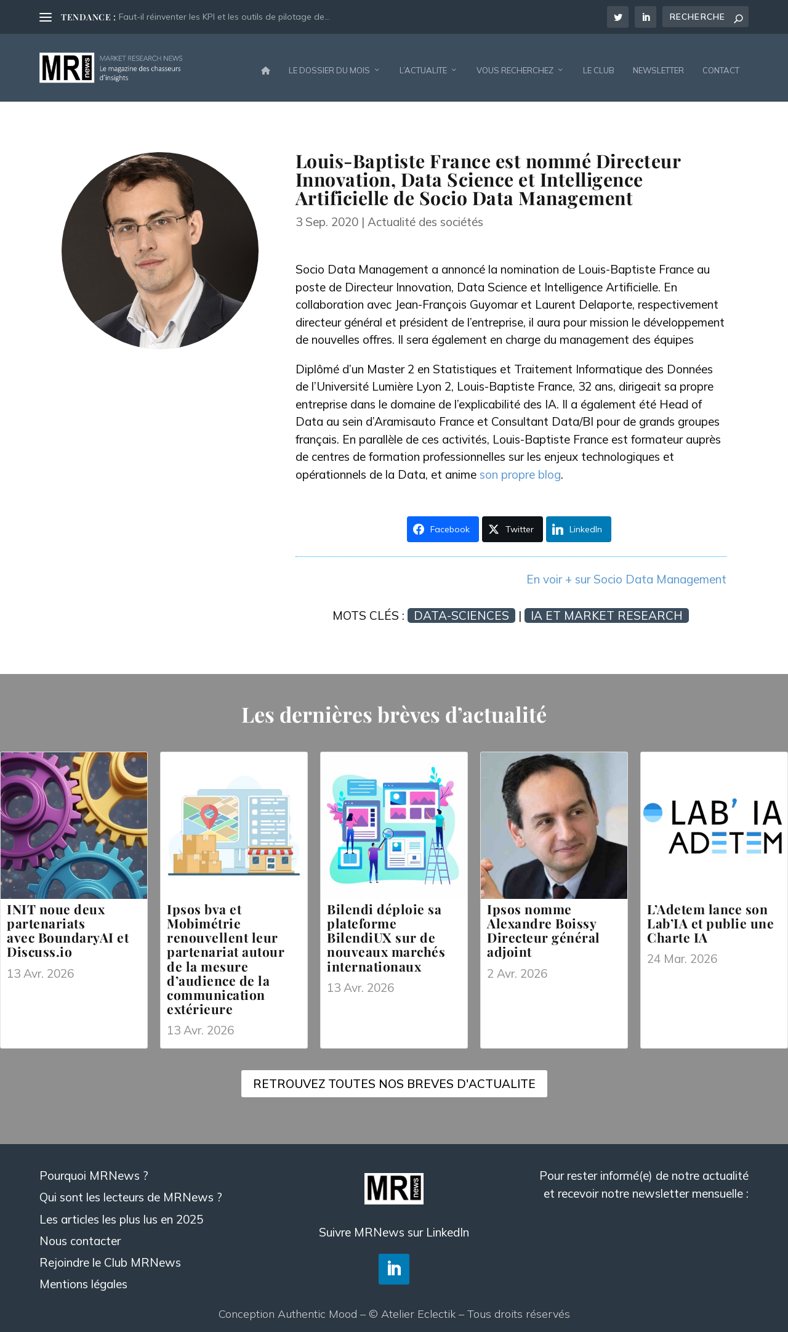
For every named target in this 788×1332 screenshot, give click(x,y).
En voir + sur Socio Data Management (626, 573)
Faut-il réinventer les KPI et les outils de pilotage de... (224, 16)
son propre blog (520, 468)
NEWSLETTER (658, 64)
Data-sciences (461, 609)
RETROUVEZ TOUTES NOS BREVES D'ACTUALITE (394, 1077)
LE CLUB (598, 64)
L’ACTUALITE (423, 64)
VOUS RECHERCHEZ (514, 64)
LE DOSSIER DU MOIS (329, 64)
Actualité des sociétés (425, 215)
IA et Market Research (607, 609)
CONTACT (720, 64)
